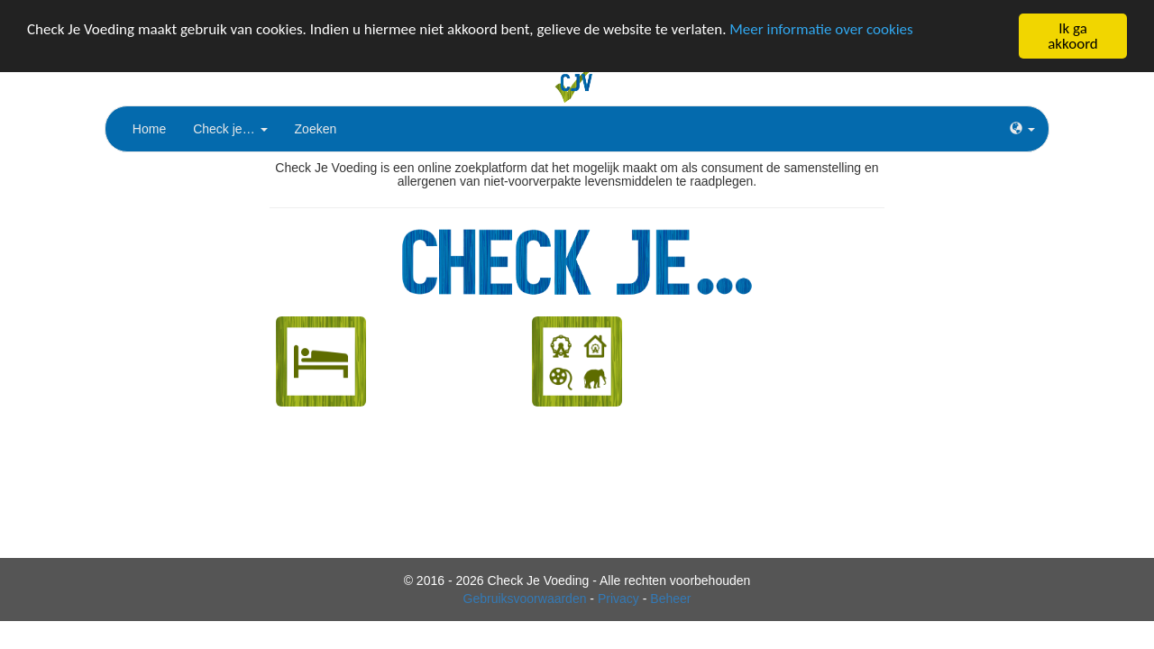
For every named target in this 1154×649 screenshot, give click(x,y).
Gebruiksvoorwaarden (525, 598)
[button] (1022, 128)
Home (149, 129)
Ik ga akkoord (1073, 36)
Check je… (230, 129)
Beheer (670, 598)
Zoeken (316, 129)
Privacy (618, 598)
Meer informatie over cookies (820, 28)
